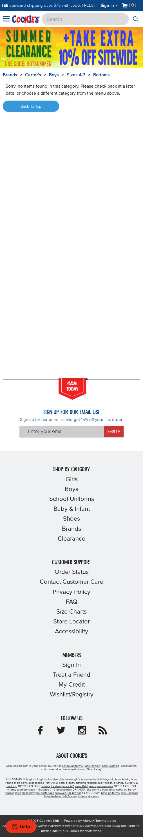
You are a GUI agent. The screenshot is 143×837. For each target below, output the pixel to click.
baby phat (108, 789)
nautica (9, 793)
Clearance (71, 539)
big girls (40, 779)
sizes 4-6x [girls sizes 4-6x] (35, 789)
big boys (115, 779)
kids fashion (92, 766)
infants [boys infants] (45, 786)
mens (93, 786)
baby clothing (110, 766)
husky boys (129, 779)
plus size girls (55, 779)
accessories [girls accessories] (64, 789)
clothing (81, 783)
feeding (92, 783)
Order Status (72, 572)
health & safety (114, 783)
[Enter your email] (61, 431)
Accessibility (71, 632)
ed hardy (130, 789)
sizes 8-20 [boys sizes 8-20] (81, 786)
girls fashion (69, 796)
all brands (74, 793)
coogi (119, 789)
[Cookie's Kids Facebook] (40, 732)
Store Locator (71, 622)
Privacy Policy (71, 592)
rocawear (61, 793)
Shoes (71, 519)
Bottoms (101, 75)
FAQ (71, 602)
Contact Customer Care (71, 582)
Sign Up (114, 431)
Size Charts (71, 612)
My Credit (72, 685)
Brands (71, 529)
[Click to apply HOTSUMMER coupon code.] (34, 63)
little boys (103, 779)
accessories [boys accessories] (105, 786)
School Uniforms (71, 499)
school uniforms (72, 766)
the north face (44, 793)
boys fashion (52, 796)
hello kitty (28, 793)
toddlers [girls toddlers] (22, 789)
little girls (29, 779)
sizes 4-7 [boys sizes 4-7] (68, 786)
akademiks (93, 789)
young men (12, 783)
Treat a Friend (71, 675)
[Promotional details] (6, 59)
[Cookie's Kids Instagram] (82, 732)
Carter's (33, 75)
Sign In (109, 5)
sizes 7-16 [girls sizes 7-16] (49, 789)
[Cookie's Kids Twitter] (61, 732)
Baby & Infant (71, 509)
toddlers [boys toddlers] (56, 786)
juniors (69, 779)
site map (93, 796)
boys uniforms (110, 793)
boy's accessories (32, 783)
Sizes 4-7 (76, 75)
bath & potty (67, 783)
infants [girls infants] (11, 789)
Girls (72, 479)
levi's (18, 793)
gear (100, 783)
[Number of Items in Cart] (129, 5)
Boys (54, 75)
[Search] (85, 19)
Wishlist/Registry (71, 695)
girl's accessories (85, 779)
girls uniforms (129, 793)
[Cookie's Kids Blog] (103, 732)
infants (82, 796)
